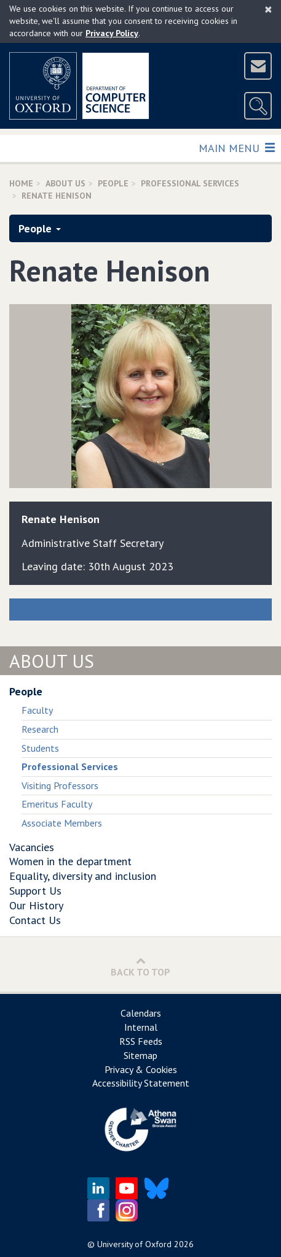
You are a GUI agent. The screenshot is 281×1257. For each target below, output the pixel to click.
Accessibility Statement (140, 1083)
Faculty (37, 710)
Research (40, 729)
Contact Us (35, 920)
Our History (36, 905)
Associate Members (62, 823)
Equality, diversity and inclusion (82, 876)
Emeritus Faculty (57, 804)
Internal (140, 1027)
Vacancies (31, 847)
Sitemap (140, 1055)
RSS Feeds (140, 1041)
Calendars (141, 1013)
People (113, 183)
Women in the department (70, 861)
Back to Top (140, 966)
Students (40, 748)
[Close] (268, 9)
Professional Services (190, 183)
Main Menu (236, 147)
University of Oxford (134, 1244)
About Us (65, 183)
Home (21, 183)
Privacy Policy (111, 33)
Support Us (35, 891)
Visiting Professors (60, 785)
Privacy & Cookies (141, 1069)
